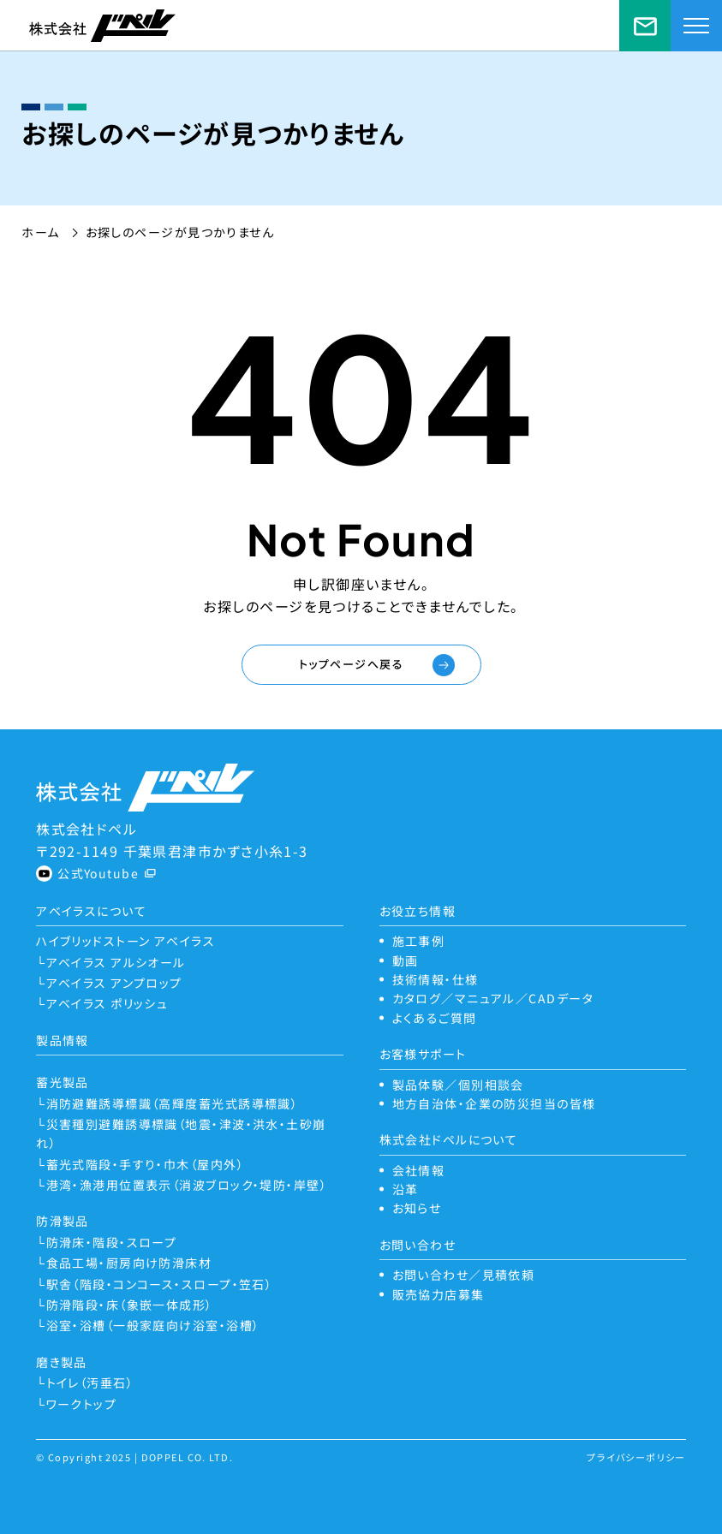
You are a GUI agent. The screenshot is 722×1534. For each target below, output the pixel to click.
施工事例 (418, 940)
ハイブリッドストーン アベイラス (125, 940)
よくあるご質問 (434, 1017)
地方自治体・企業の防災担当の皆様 (494, 1103)
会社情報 (418, 1170)
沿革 (405, 1189)
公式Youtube (98, 873)
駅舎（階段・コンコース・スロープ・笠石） (159, 1284)
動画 (405, 960)
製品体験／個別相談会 (458, 1084)
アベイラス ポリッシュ (107, 1003)
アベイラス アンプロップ (114, 982)
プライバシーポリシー (636, 1457)
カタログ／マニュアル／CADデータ (493, 998)
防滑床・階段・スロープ (111, 1242)
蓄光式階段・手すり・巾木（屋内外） (145, 1164)
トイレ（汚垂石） (90, 1382)
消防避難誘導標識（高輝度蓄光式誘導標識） (172, 1103)
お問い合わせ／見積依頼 (645, 25)
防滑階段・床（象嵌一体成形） (129, 1304)
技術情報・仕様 (435, 979)
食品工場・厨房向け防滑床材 (129, 1262)
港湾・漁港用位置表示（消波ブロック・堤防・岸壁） (187, 1184)
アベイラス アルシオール (116, 962)
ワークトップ (81, 1403)
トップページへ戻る (351, 664)
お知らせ (417, 1207)
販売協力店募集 (438, 1294)
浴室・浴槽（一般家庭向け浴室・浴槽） (153, 1325)
